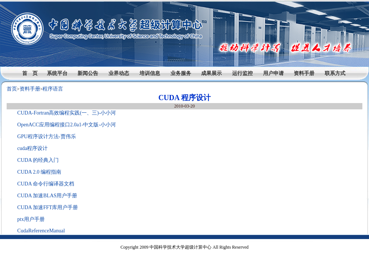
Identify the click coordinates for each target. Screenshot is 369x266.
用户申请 (273, 73)
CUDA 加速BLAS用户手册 (47, 195)
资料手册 (304, 73)
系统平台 (57, 73)
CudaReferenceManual (41, 230)
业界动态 (118, 73)
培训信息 (149, 73)
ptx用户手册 (31, 219)
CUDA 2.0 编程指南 (39, 172)
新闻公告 (87, 73)
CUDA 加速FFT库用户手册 (47, 207)
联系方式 (335, 73)
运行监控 (242, 73)
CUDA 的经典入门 (38, 160)
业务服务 (180, 73)
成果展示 (211, 73)
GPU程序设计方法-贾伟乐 (46, 136)
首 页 (30, 73)
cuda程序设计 (32, 148)
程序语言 (52, 89)
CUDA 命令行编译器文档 (45, 184)
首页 (12, 89)
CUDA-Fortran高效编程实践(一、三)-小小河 (66, 113)
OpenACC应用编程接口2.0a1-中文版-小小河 (66, 124)
